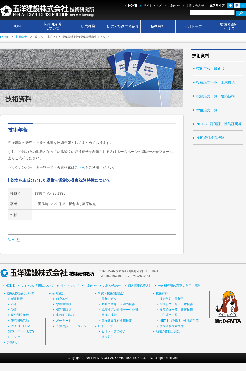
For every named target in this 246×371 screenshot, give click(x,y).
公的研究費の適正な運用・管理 (179, 285)
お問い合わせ (195, 5)
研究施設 (87, 26)
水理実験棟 (63, 304)
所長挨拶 (17, 299)
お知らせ (174, 5)
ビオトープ (193, 26)
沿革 (14, 304)
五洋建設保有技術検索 (117, 320)
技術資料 (158, 26)
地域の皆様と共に (228, 26)
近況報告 (108, 337)
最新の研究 (109, 299)
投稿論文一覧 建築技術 (215, 96)
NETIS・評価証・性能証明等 (219, 124)
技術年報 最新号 (210, 68)
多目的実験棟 (65, 315)
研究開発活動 (20, 320)
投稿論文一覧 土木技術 (215, 82)
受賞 (14, 309)
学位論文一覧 (206, 110)
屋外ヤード (63, 320)
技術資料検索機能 (210, 138)
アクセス (17, 337)
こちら (80, 167)
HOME (132, 5)
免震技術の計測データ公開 (120, 309)
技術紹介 (13, 342)
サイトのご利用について (37, 285)
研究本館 (62, 299)
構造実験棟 (63, 309)
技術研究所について (52, 26)
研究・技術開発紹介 (123, 26)
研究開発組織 (20, 315)
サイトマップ (152, 5)
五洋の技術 (109, 315)
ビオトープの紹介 (114, 331)
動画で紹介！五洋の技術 (118, 304)
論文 (11, 240)
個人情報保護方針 (140, 285)
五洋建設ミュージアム (71, 326)
